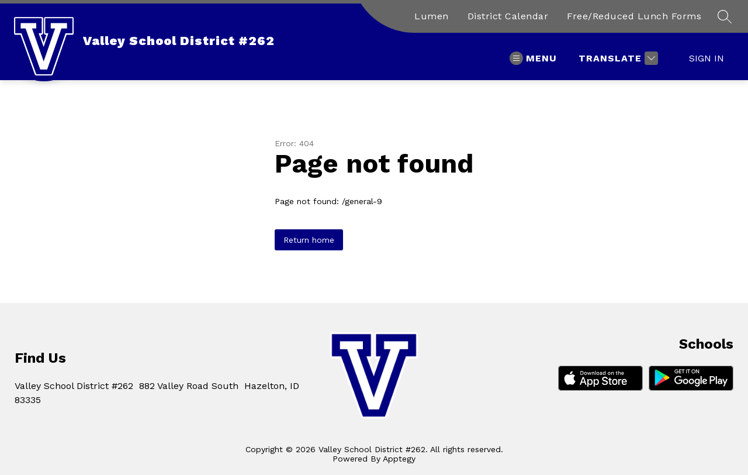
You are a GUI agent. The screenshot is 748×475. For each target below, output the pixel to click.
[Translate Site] (617, 58)
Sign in (706, 58)
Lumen (431, 16)
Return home (308, 240)
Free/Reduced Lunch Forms (634, 16)
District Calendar (508, 16)
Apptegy (399, 458)
